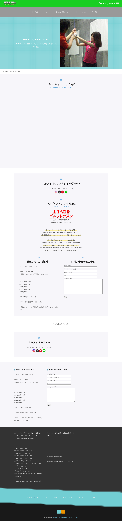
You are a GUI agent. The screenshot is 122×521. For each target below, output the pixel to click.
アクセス (45, 12)
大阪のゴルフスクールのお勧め (23, 461)
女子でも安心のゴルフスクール (23, 450)
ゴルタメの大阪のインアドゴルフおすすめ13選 (27, 481)
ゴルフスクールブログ (67, 497)
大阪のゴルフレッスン (20, 448)
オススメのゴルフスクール (22, 453)
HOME (26, 12)
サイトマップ (91, 497)
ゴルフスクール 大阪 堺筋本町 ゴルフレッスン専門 (65, 517)
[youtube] (62, 192)
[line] (66, 192)
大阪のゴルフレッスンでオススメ (23, 458)
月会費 (36, 12)
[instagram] (55, 192)
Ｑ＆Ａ (55, 497)
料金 (47, 497)
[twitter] (59, 192)
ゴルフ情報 (94, 12)
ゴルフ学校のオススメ (20, 468)
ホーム (28, 497)
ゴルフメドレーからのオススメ (23, 471)
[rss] (63, 512)
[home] (59, 512)
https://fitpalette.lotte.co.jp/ (28, 438)
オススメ (84, 12)
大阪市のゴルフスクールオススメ (23, 456)
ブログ (75, 12)
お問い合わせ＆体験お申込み (61, 12)
